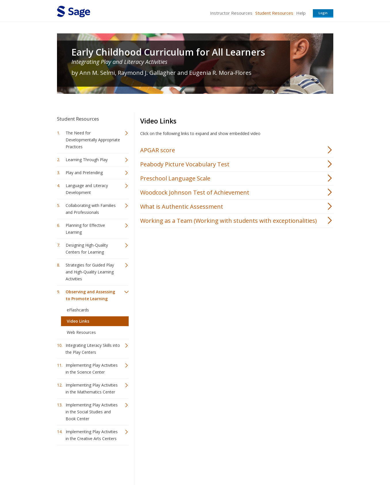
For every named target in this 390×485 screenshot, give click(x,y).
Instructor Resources (231, 13)
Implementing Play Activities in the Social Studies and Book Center (92, 411)
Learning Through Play (87, 159)
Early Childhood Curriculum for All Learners (168, 52)
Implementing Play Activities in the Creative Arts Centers (92, 435)
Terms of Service (228, 463)
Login (323, 13)
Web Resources (81, 332)
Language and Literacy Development (87, 189)
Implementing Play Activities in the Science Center (92, 368)
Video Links (78, 321)
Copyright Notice (263, 463)
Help (301, 13)
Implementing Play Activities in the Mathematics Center (92, 388)
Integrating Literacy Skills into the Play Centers (93, 349)
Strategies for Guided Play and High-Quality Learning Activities (90, 272)
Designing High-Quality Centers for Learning (87, 248)
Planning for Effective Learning (85, 228)
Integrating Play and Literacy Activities (119, 62)
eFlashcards (78, 310)
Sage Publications (90, 463)
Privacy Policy (295, 463)
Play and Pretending (84, 172)
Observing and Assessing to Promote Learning (90, 295)
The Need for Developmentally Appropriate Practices (93, 139)
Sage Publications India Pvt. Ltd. (140, 463)
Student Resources (274, 13)
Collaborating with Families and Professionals (91, 209)
